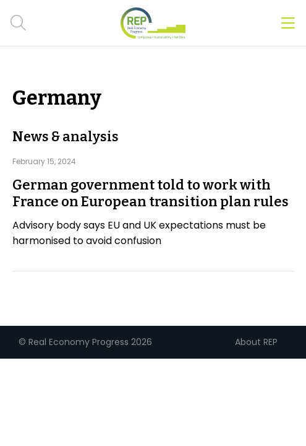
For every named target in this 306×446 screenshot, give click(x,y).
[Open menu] (288, 23)
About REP (256, 342)
